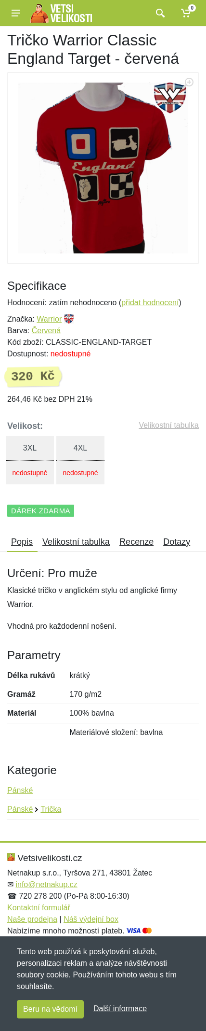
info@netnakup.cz (46, 884)
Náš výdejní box (91, 919)
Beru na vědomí (50, 1009)
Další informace (120, 1008)
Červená (46, 330)
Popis (22, 542)
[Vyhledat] (159, 13)
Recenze (136, 542)
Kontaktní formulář (38, 908)
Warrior (49, 319)
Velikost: (25, 426)
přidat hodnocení (150, 302)
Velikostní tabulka (169, 425)
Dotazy (176, 542)
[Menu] (16, 13)
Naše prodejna (32, 919)
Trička (50, 809)
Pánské (20, 790)
